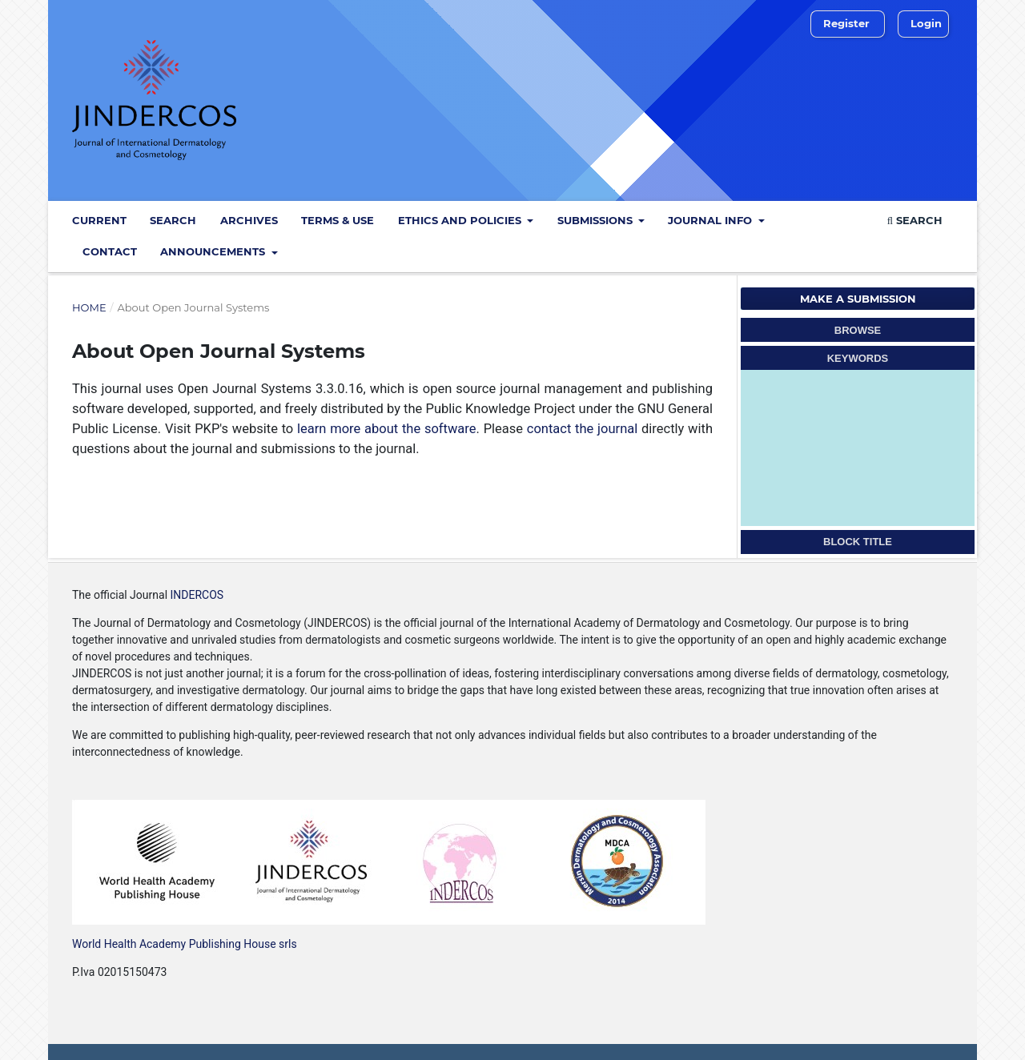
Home (89, 307)
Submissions (596, 220)
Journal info (711, 220)
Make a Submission (858, 298)
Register (846, 23)
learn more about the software (386, 428)
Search (173, 220)
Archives (249, 220)
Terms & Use (337, 220)
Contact (109, 251)
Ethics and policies (461, 220)
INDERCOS (195, 594)
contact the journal (582, 428)
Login (926, 23)
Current (99, 220)
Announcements (214, 251)
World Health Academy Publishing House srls (184, 944)
